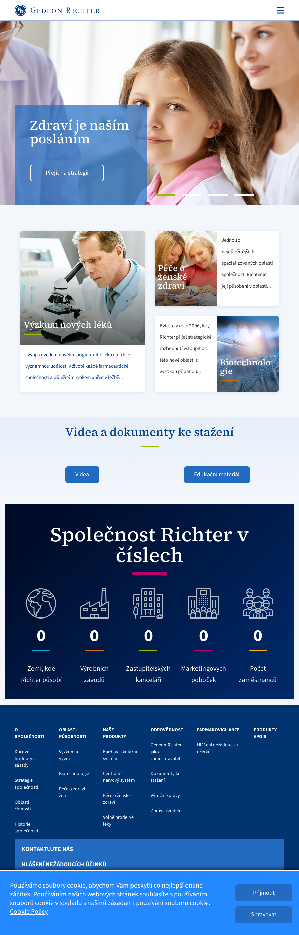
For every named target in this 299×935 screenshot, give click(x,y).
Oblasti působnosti (72, 733)
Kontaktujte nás (47, 849)
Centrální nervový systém (119, 777)
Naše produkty (114, 733)
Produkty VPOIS (265, 733)
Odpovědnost (167, 730)
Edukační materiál (217, 474)
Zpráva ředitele (166, 810)
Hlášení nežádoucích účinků (64, 864)
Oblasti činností (23, 805)
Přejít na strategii (67, 173)
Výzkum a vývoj (68, 755)
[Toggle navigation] (279, 10)
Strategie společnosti (26, 784)
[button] (22, 113)
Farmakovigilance (218, 730)
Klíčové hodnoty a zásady (25, 758)
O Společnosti (29, 733)
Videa (82, 474)
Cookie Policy (29, 911)
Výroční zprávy (165, 795)
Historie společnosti (26, 827)
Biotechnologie (74, 773)
